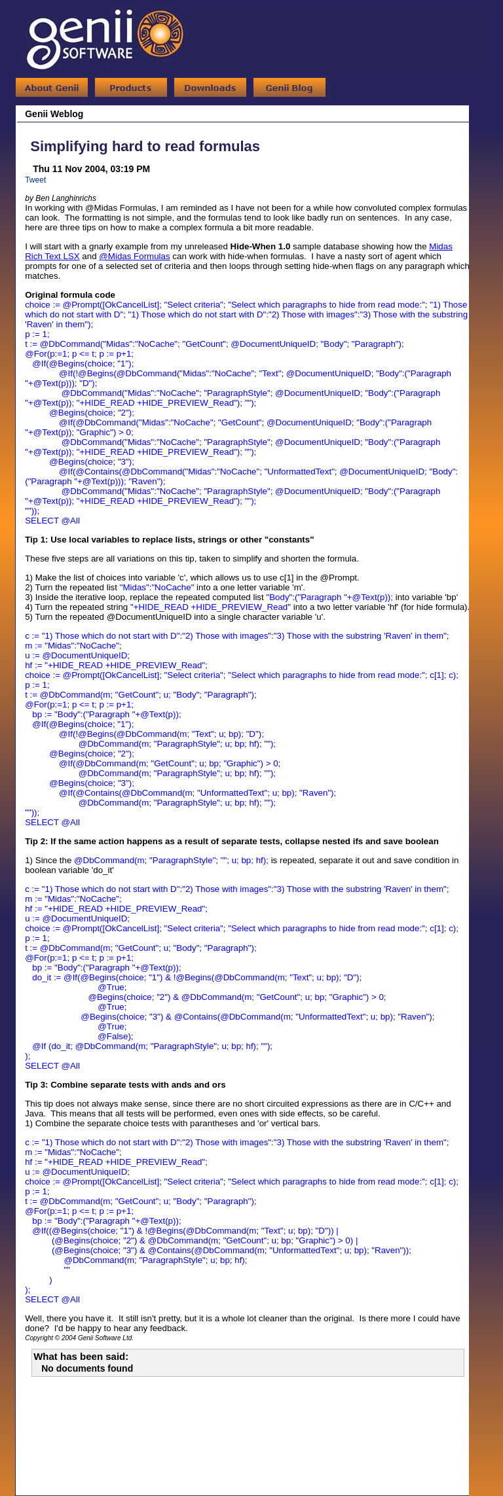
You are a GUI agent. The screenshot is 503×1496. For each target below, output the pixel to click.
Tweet (35, 180)
